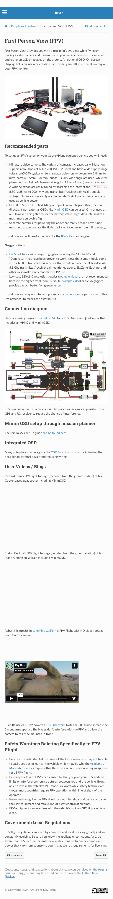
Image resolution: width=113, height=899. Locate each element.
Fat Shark (15, 254)
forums (102, 869)
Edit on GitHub (98, 26)
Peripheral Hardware (24, 26)
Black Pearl (68, 236)
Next (101, 855)
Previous (14, 855)
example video (68, 276)
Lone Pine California (45, 630)
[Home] (6, 26)
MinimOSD (61, 209)
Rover (59, 12)
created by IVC (46, 318)
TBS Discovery (55, 725)
